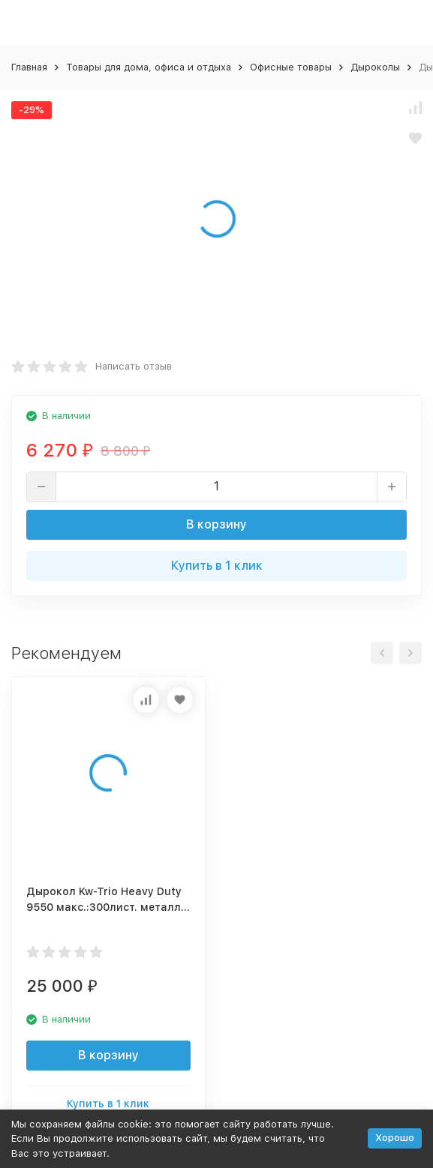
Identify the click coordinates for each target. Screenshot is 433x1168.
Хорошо (394, 1137)
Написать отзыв (133, 366)
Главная (29, 67)
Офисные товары (291, 67)
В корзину (216, 524)
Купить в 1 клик (217, 566)
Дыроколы (375, 67)
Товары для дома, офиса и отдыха (148, 67)
